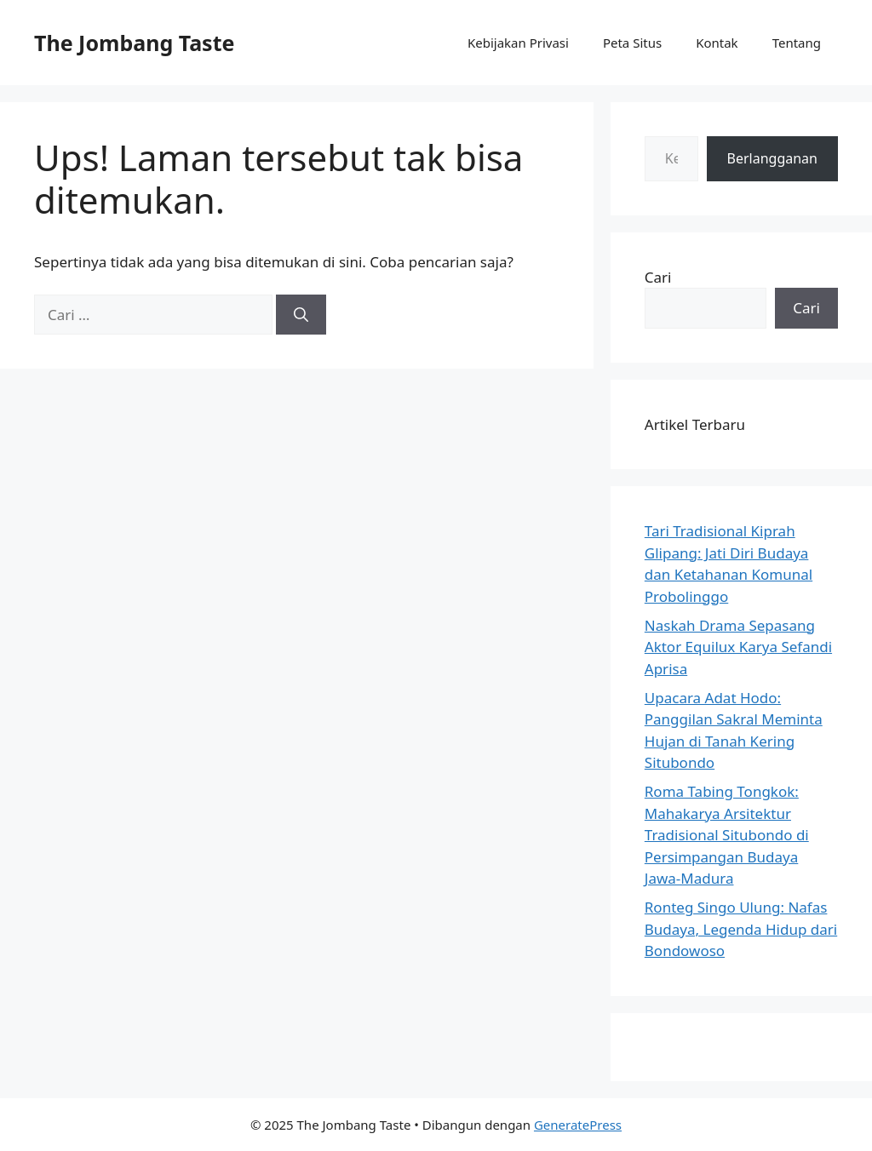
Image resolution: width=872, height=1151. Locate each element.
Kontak (716, 42)
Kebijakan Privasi (518, 42)
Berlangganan (772, 158)
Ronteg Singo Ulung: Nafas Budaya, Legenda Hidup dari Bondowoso (741, 928)
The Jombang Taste (134, 42)
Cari (658, 277)
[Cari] (301, 315)
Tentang (796, 42)
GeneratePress (578, 1124)
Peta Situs (632, 42)
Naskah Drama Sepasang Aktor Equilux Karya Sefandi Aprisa (738, 647)
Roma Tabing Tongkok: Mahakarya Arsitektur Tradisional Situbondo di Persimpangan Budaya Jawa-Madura (727, 835)
